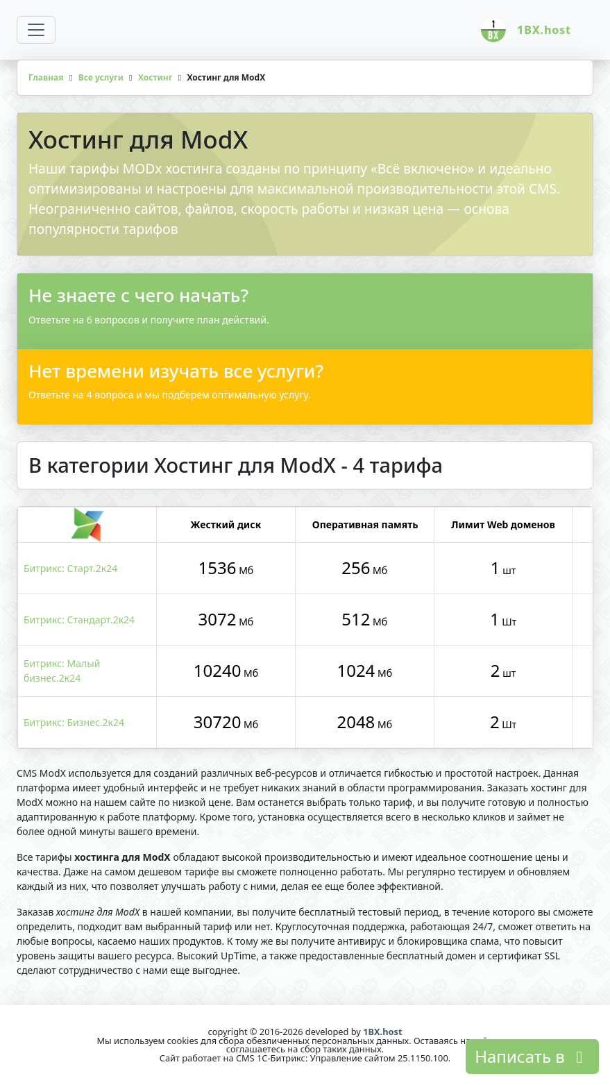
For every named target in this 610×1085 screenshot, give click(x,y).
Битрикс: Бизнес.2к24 (74, 722)
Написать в (532, 1056)
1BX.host (382, 1031)
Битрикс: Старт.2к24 (70, 568)
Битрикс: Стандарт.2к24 (79, 619)
